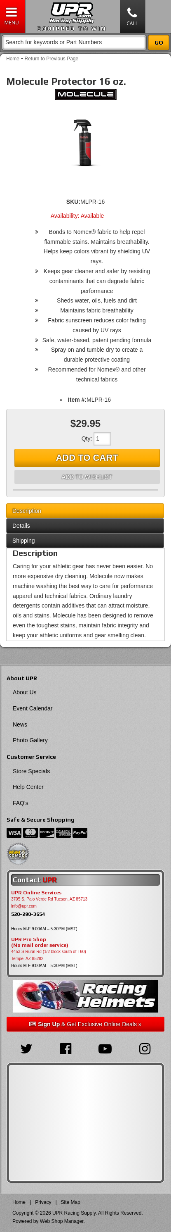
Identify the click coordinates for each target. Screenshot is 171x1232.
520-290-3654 (28, 914)
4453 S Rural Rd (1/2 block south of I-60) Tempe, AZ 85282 (48, 955)
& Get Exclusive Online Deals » (85, 1024)
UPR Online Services (36, 893)
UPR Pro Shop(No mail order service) (39, 942)
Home (12, 59)
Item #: (77, 399)
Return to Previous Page (51, 59)
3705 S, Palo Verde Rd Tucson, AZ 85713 (49, 899)
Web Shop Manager (62, 1221)
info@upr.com (24, 906)
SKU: (73, 201)
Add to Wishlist (87, 477)
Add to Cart (87, 458)
